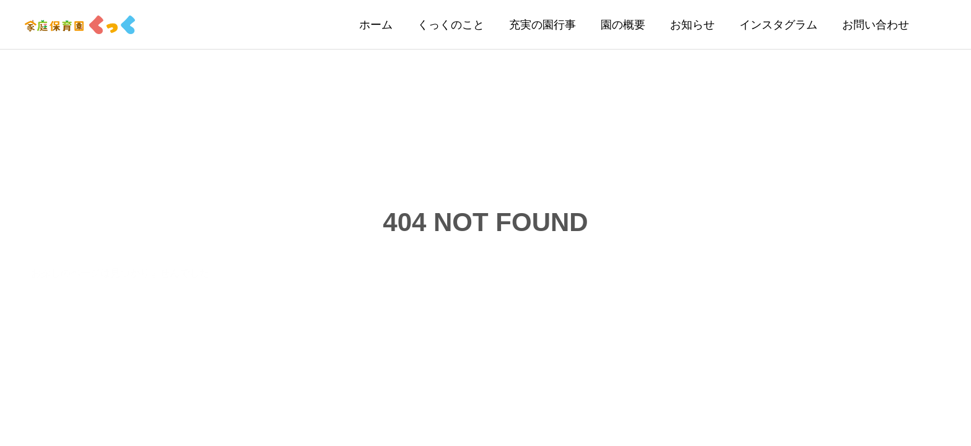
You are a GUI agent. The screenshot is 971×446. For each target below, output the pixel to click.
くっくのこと (450, 25)
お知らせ (692, 25)
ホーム (376, 25)
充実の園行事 (542, 25)
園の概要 (623, 25)
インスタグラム (778, 25)
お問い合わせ (875, 25)
